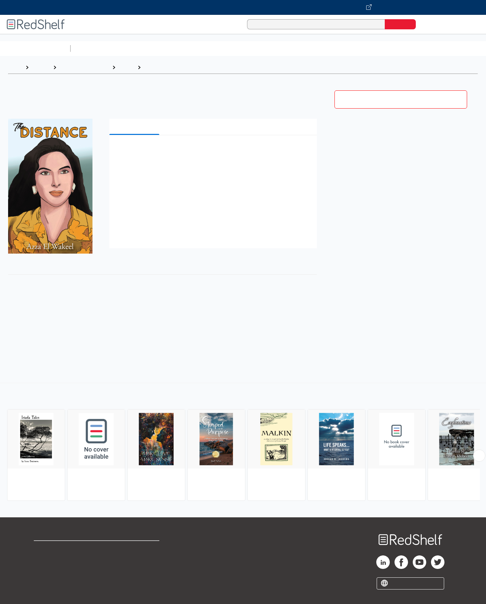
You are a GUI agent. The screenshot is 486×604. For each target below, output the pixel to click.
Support (44, 559)
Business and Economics (262, 48)
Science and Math (132, 48)
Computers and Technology (193, 48)
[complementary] (243, 443)
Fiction (381, 48)
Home (15, 67)
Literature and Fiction (84, 67)
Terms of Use (135, 549)
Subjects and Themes (171, 67)
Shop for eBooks (55, 549)
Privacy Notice (52, 570)
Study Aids (91, 48)
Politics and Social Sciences (332, 48)
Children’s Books (447, 48)
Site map (45, 581)
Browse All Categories (35, 48)
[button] (214, 150)
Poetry (126, 67)
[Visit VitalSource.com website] (243, 7)
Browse (41, 67)
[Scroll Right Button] (479, 456)
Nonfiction (409, 48)
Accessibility (133, 570)
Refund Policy (135, 559)
